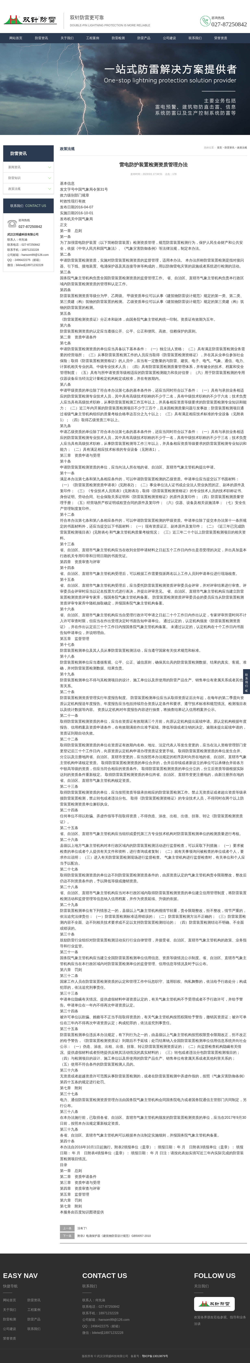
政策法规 (14, 188)
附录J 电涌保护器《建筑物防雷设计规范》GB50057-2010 (114, 1235)
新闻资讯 (14, 167)
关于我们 (241, 4)
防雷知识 (14, 178)
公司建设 (169, 38)
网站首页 (15, 38)
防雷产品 (143, 38)
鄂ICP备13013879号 (155, 1356)
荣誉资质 (220, 38)
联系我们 (225, 4)
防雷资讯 (41, 38)
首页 (219, 147)
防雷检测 (118, 38)
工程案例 (92, 38)
